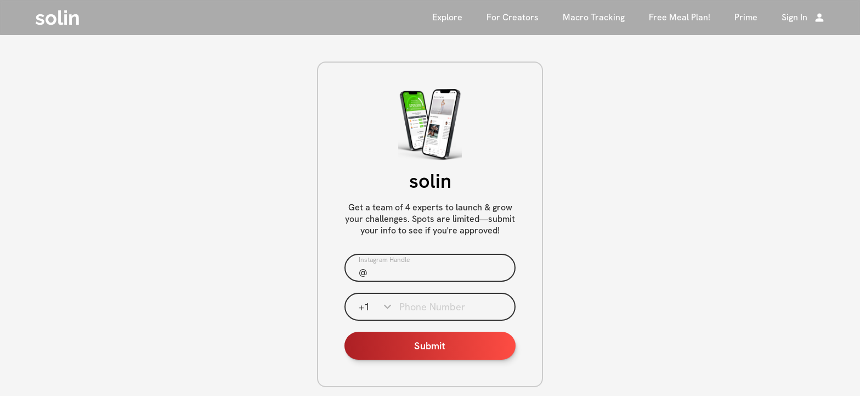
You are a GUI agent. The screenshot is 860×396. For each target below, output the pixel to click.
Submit (429, 345)
